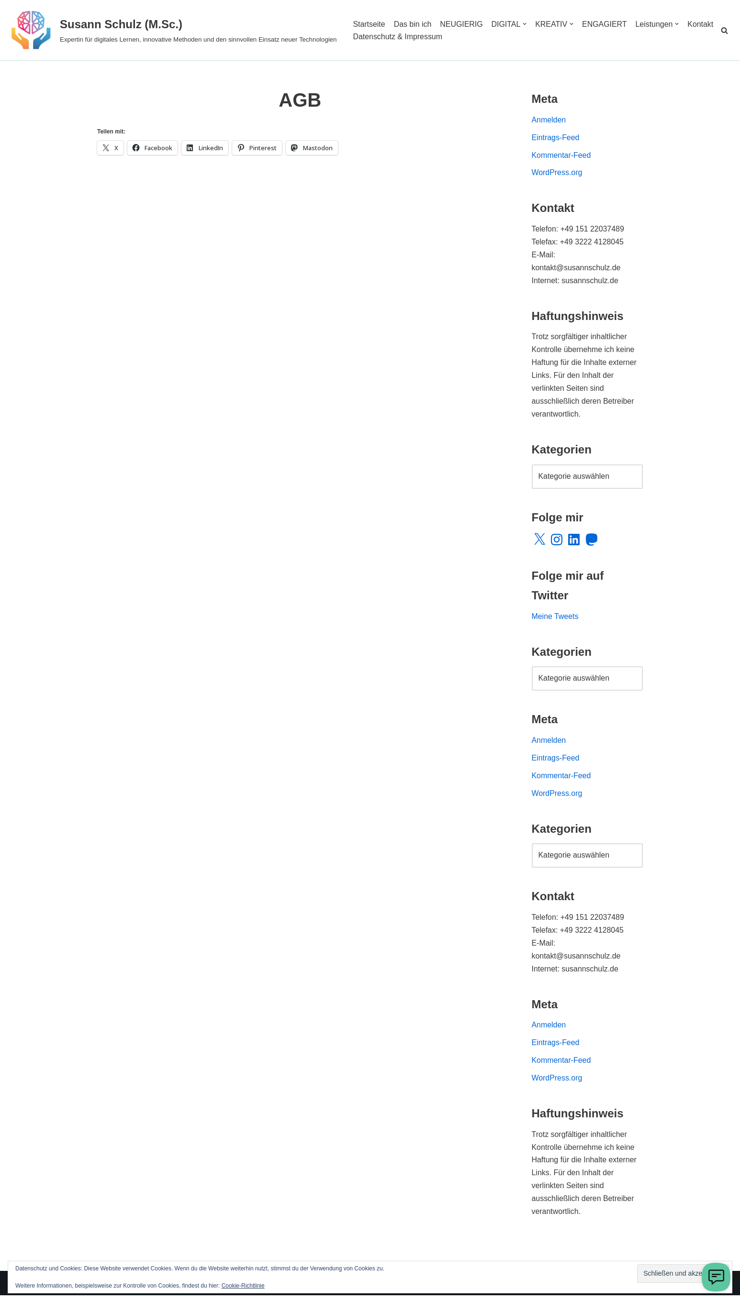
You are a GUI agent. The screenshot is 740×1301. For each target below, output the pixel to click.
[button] (525, 24)
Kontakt (366, 37)
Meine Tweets (555, 619)
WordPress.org (557, 173)
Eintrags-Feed (556, 138)
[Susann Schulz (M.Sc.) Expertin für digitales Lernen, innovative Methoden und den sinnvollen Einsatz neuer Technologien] (171, 30)
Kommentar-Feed (562, 156)
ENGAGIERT (605, 24)
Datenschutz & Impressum (433, 37)
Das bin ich (413, 24)
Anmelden (549, 120)
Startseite (369, 24)
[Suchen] (724, 30)
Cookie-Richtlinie (243, 1285)
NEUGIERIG (461, 24)
